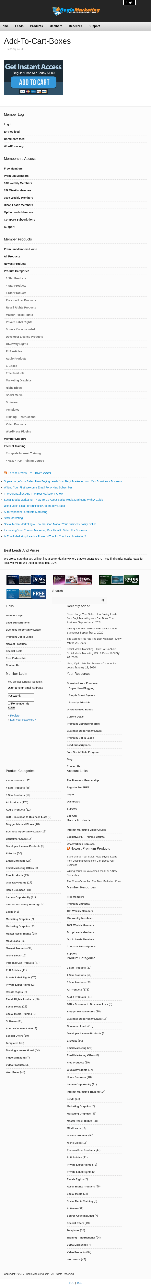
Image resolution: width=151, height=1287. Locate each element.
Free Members (13, 168)
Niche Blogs (14, 387)
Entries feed (12, 131)
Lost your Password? (23, 719)
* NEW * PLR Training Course (25, 460)
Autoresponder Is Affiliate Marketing (25, 511)
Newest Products (15, 263)
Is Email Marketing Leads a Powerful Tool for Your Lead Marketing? (45, 536)
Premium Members (16, 175)
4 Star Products (16, 285)
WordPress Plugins (18, 431)
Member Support (15, 438)
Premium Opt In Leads (19, 636)
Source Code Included (20, 329)
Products (36, 26)
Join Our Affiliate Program (83, 752)
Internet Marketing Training (22, 904)
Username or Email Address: (25, 687)
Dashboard (73, 801)
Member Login (14, 615)
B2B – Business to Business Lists (26, 816)
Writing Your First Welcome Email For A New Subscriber (38, 487)
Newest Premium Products (90, 848)
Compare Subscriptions (19, 219)
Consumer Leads (16, 838)
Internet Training (15, 446)
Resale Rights (14, 992)
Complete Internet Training (23, 453)
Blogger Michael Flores (20, 824)
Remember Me (20, 703)
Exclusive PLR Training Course (86, 836)
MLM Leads (13, 940)
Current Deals (75, 716)
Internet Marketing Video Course (86, 829)
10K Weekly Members (18, 183)
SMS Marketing (13, 518)
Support (94, 26)
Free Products (15, 373)
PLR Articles (14, 351)
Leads (19, 26)
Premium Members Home (20, 249)
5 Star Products (16, 292)
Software (11, 402)
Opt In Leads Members (18, 212)
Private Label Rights (19, 322)
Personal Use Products (21, 300)
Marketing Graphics (19, 380)
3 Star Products (16, 278)
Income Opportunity (18, 897)
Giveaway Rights (17, 344)
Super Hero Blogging (81, 688)
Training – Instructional (21, 416)
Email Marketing (16, 860)
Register (15, 715)
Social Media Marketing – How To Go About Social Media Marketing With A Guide (53, 499)
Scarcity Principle (79, 702)
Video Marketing (16, 1057)
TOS (72, 1282)
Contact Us (12, 665)
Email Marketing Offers (20, 868)
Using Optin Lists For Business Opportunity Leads (34, 505)
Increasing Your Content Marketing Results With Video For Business (45, 530)
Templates (12, 409)
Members (56, 26)
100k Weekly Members (18, 197)
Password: (14, 695)
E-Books (11, 365)
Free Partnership (16, 658)
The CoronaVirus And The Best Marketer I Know (33, 493)
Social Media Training (19, 1013)
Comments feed (14, 139)
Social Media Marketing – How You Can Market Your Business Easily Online (50, 524)
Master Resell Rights (19, 314)
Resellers (75, 26)
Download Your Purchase (82, 683)
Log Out (72, 815)
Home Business (15, 889)
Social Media (14, 395)
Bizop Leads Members (18, 205)
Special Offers (14, 1035)
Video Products (16, 424)
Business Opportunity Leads (23, 629)
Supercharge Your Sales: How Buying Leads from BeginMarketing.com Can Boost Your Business (63, 481)
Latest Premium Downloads (29, 473)
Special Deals (14, 651)
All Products (12, 256)
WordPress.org (14, 146)
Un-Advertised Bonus (80, 709)
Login (70, 794)
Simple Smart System (82, 695)
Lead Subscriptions (18, 622)
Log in (8, 124)
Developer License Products (24, 336)
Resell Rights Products (21, 307)
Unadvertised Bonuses (81, 843)
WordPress (12, 1072)
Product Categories (16, 271)
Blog (70, 759)
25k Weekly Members (18, 190)
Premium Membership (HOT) (84, 723)
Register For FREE (78, 787)
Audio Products (16, 358)
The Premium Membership (83, 780)
